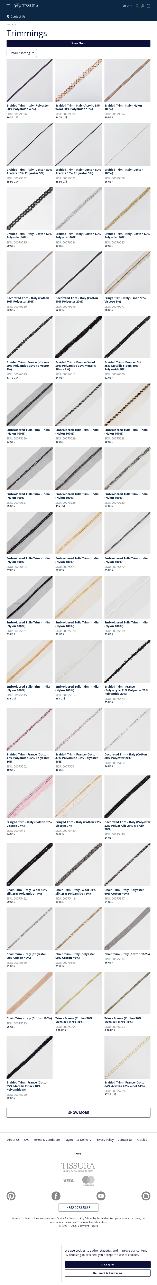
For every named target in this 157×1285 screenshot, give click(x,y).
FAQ (26, 1140)
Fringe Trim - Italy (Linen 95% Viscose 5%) (125, 299)
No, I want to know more (107, 1273)
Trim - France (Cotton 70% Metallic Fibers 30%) (73, 1020)
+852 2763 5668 (78, 1207)
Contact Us (18, 16)
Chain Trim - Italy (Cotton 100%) (127, 954)
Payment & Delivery (78, 1140)
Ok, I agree (107, 1264)
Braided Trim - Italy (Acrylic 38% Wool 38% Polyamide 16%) (78, 107)
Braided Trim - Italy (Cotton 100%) (123, 171)
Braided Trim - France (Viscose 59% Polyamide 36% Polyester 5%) (28, 365)
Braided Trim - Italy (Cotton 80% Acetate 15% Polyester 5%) (29, 171)
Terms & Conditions (47, 1140)
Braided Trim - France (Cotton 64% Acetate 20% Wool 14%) (125, 1084)
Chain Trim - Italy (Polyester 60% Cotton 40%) (124, 891)
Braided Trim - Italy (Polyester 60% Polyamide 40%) (28, 107)
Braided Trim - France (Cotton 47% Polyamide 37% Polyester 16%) (28, 758)
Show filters (78, 43)
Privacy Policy (104, 1140)
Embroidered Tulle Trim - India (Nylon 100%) (28, 431)
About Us (13, 1140)
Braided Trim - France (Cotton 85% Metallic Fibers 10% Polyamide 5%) (125, 365)
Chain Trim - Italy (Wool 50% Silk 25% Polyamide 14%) (27, 891)
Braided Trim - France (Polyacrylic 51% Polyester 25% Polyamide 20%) (126, 690)
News (77, 1154)
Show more (78, 1112)
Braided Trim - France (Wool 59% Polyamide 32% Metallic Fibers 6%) (75, 365)
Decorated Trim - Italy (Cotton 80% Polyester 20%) (28, 299)
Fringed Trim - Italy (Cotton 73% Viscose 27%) (29, 823)
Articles (142, 1140)
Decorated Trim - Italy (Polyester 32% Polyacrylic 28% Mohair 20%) (127, 825)
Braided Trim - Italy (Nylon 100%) (123, 107)
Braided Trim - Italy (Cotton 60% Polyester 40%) (29, 235)
